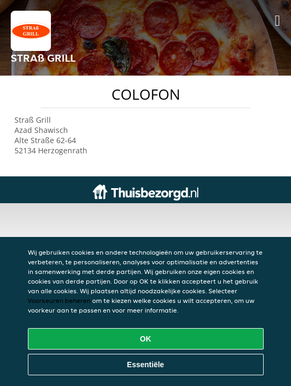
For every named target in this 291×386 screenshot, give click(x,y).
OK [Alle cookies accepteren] (145, 339)
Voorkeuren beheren (59, 300)
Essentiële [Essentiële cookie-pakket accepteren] (145, 364)
